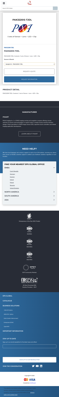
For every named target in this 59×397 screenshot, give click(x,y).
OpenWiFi (6, 326)
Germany (12, 174)
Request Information (29, 79)
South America (12, 196)
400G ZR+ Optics (8, 314)
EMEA (7, 168)
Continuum (33, 383)
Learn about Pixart (29, 134)
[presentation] (16, 352)
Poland (12, 182)
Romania (12, 185)
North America (12, 192)
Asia (6, 200)
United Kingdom (14, 188)
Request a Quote (29, 71)
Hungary (12, 177)
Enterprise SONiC (9, 322)
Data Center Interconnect (11, 318)
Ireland (12, 179)
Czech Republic (14, 171)
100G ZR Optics (8, 310)
